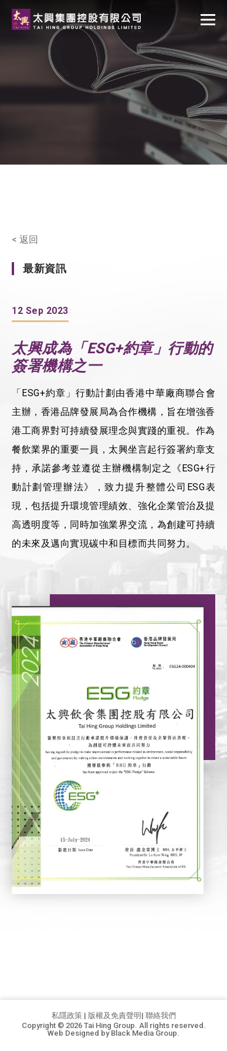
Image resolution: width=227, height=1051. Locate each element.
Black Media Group (144, 1033)
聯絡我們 (160, 1015)
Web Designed (73, 1033)
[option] (108, 750)
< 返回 (25, 240)
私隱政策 (67, 1015)
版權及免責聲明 (114, 1015)
